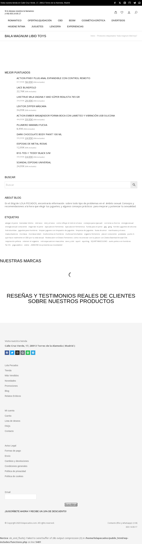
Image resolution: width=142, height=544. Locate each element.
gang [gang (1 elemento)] (110, 227)
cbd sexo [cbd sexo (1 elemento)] (38, 223)
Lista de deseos (12, 421)
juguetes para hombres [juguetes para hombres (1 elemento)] (27, 230)
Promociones (11, 386)
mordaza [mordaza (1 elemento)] (23, 234)
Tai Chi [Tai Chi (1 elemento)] (8, 245)
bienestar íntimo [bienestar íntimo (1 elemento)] (26, 223)
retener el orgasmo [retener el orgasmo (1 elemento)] (31, 241)
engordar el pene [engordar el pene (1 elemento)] (35, 227)
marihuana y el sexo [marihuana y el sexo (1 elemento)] (116, 230)
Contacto (9, 431)
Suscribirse (71, 504)
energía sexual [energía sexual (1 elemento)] (127, 223)
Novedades (10, 380)
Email (7, 492)
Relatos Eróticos (13, 396)
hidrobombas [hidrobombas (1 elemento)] (10, 230)
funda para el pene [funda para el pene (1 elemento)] (94, 227)
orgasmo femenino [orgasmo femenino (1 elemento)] (92, 234)
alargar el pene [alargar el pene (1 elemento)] (11, 223)
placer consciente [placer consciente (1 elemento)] (109, 234)
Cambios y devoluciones (17, 461)
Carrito (8, 416)
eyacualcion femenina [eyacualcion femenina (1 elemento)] (54, 227)
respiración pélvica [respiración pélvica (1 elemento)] (13, 241)
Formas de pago (13, 450)
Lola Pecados (11, 365)
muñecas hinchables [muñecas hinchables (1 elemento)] (73, 234)
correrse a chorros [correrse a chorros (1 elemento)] (112, 223)
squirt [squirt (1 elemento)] (78, 241)
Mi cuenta (9, 410)
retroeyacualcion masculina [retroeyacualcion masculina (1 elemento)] (52, 241)
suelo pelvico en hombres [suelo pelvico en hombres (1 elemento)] (120, 241)
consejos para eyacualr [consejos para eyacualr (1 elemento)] (93, 223)
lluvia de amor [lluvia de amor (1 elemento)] (101, 230)
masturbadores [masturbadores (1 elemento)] (11, 234)
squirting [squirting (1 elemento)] (85, 241)
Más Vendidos (12, 375)
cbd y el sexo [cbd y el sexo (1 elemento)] (49, 223)
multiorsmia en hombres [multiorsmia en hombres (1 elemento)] (53, 234)
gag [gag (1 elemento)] (105, 227)
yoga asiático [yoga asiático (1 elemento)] (17, 245)
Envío (7, 456)
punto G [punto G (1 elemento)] (130, 234)
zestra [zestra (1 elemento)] (26, 245)
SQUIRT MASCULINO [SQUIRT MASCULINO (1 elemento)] (99, 241)
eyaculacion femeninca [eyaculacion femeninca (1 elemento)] (75, 227)
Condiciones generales (16, 466)
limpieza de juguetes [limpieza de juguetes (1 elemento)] (84, 230)
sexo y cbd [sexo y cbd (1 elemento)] (69, 241)
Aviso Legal (10, 445)
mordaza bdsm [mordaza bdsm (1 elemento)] (35, 234)
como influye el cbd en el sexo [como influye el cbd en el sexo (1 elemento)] (69, 223)
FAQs (7, 426)
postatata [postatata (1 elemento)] (122, 234)
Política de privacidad (15, 471)
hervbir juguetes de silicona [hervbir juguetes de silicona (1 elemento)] (124, 227)
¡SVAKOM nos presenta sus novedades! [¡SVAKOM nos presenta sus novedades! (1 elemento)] (46, 245)
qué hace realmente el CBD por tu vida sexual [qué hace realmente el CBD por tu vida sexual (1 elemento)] (24, 238)
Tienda (8, 370)
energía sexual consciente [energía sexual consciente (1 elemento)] (16, 227)
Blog (7, 391)
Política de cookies (14, 476)
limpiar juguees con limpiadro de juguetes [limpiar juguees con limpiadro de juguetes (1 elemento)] (56, 230)
